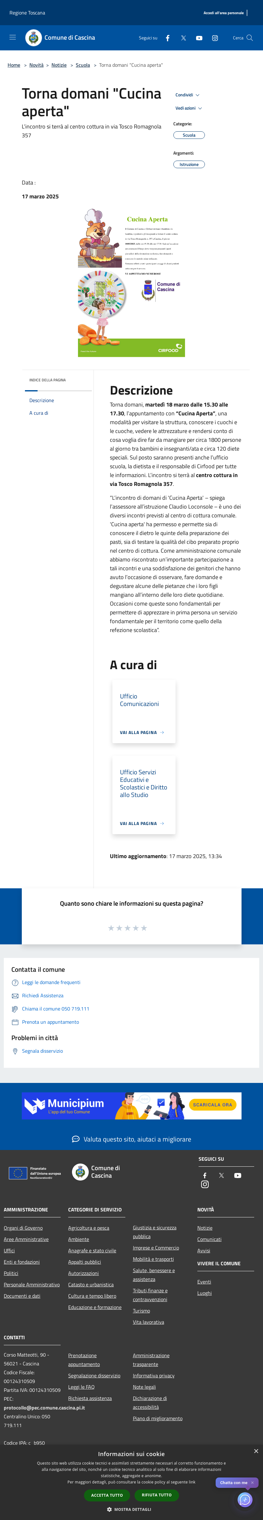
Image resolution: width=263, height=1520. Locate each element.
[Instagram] (212, 37)
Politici (11, 1273)
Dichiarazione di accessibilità (150, 1402)
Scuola (83, 65)
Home (14, 65)
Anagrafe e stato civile (92, 1250)
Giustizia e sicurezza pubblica (154, 1232)
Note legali (144, 1387)
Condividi (188, 95)
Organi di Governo (23, 1228)
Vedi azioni (190, 108)
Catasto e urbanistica (91, 1284)
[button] (132, 1509)
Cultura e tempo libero (92, 1296)
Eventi (204, 1281)
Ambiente (78, 1239)
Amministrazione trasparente (151, 1360)
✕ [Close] (252, 1483)
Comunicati (209, 1239)
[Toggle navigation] (12, 37)
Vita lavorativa (148, 1322)
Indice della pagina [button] (47, 380)
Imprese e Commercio (156, 1247)
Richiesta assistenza (90, 1398)
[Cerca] (250, 38)
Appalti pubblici (84, 1262)
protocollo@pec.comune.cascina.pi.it (44, 1407)
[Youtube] (196, 37)
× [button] (256, 1451)
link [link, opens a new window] (192, 1482)
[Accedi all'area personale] (224, 13)
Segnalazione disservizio (94, 1375)
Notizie (59, 65)
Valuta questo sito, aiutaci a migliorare (131, 1139)
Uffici (9, 1250)
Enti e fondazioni (22, 1262)
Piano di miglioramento (157, 1418)
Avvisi (203, 1250)
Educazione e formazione (95, 1307)
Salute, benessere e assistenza (154, 1275)
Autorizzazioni (83, 1273)
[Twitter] (181, 37)
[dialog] (131, 1482)
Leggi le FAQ (81, 1387)
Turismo (141, 1310)
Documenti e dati (22, 1296)
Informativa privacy (154, 1375)
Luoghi (204, 1293)
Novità (36, 65)
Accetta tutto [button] (107, 1495)
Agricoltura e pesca (88, 1228)
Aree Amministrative (26, 1239)
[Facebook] (165, 37)
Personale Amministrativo (32, 1284)
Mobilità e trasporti (153, 1259)
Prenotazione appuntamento (84, 1360)
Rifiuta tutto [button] (157, 1495)
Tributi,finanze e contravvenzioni (150, 1295)
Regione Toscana (27, 12)
